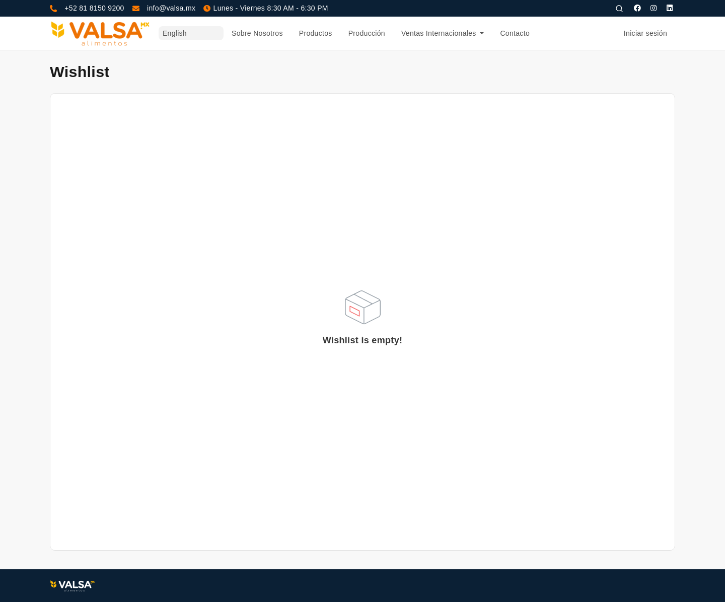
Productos (315, 33)
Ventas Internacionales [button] (439, 33)
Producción (366, 33)
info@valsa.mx (171, 8)
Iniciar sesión (645, 33)
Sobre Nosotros (257, 33)
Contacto (515, 33)
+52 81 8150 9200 (94, 8)
